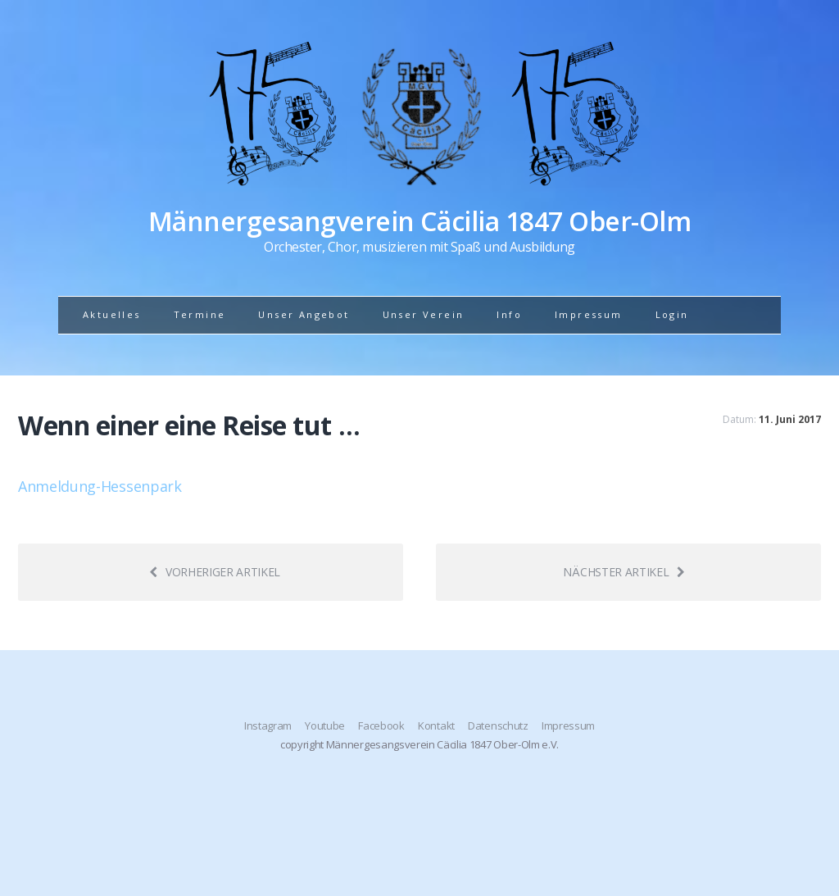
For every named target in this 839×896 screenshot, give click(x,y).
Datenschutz (498, 725)
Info (509, 314)
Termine (200, 314)
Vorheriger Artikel (214, 572)
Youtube (325, 725)
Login (672, 314)
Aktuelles (112, 314)
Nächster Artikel (624, 572)
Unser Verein (424, 314)
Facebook (381, 725)
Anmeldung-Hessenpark (100, 486)
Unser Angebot (303, 314)
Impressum (589, 314)
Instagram (268, 725)
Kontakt (436, 725)
